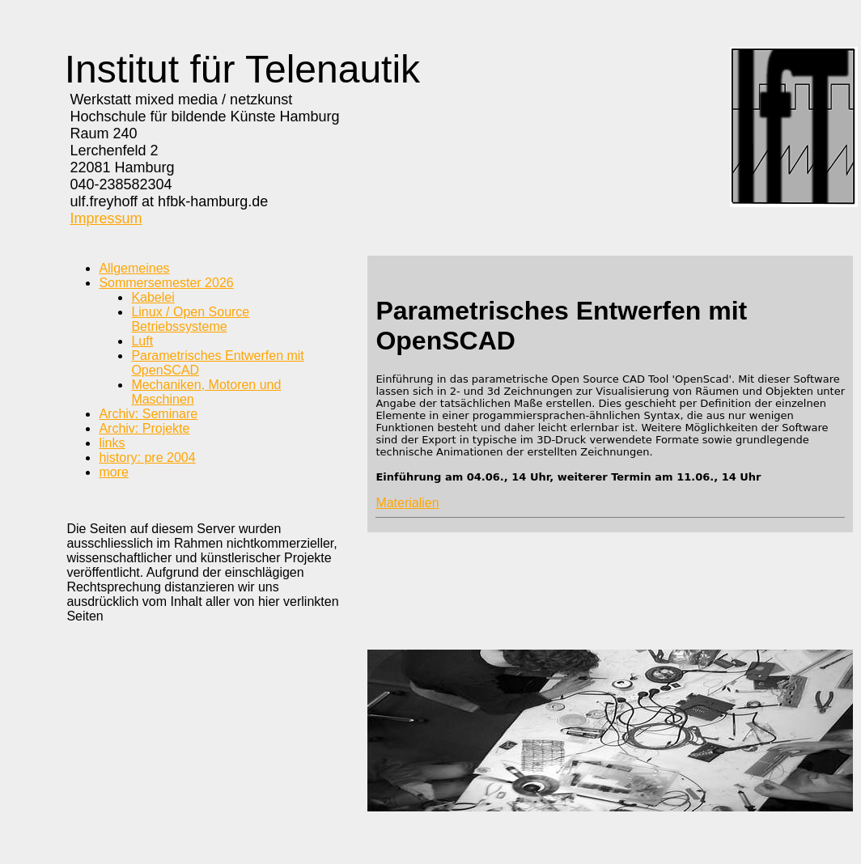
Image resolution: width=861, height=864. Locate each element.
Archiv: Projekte (144, 428)
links (112, 443)
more (113, 472)
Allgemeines (134, 268)
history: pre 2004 (147, 457)
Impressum (106, 218)
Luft (142, 341)
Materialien (407, 503)
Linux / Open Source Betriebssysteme (190, 319)
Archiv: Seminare (148, 414)
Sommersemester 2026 (166, 283)
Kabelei (152, 297)
